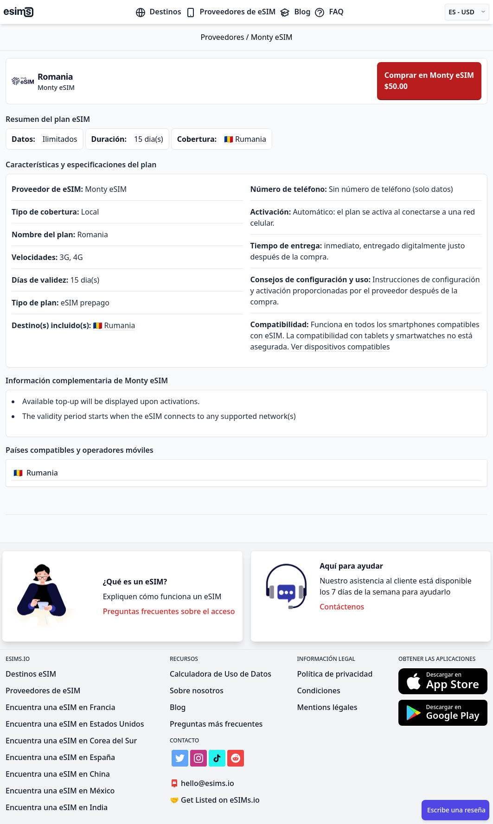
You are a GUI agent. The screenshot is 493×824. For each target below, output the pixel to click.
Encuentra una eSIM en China (58, 774)
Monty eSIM (272, 37)
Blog (294, 11)
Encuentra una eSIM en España (60, 757)
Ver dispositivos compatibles (340, 347)
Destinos (158, 11)
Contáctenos (342, 607)
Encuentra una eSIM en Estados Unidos (75, 724)
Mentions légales (327, 707)
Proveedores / (225, 37)
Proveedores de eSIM (230, 11)
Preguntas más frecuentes (216, 724)
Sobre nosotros (197, 690)
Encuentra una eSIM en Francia (60, 707)
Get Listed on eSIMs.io (215, 800)
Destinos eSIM (31, 674)
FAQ (328, 11)
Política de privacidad (335, 674)
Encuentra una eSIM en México (60, 791)
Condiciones (318, 690)
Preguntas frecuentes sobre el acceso (169, 611)
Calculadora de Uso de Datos (220, 674)
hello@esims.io (204, 783)
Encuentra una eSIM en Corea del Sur (71, 740)
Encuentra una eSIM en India (57, 807)
